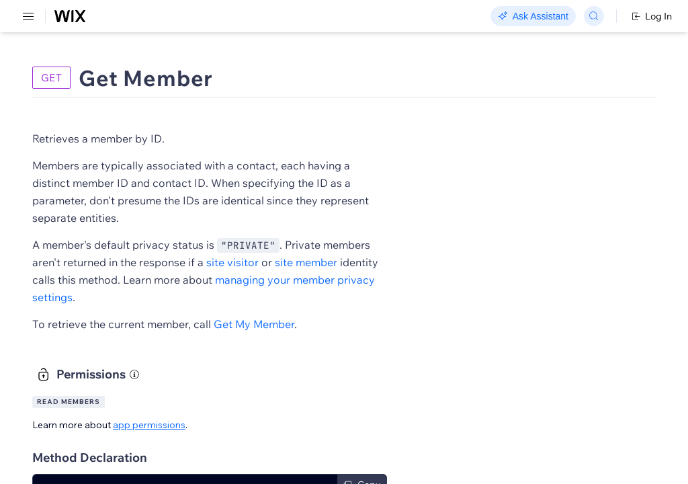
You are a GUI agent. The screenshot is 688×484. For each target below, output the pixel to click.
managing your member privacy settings (321, 297)
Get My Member (442, 324)
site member (251, 279)
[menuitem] (93, 64)
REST (50, 78)
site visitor (470, 262)
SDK (137, 78)
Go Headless (290, 17)
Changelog (464, 17)
